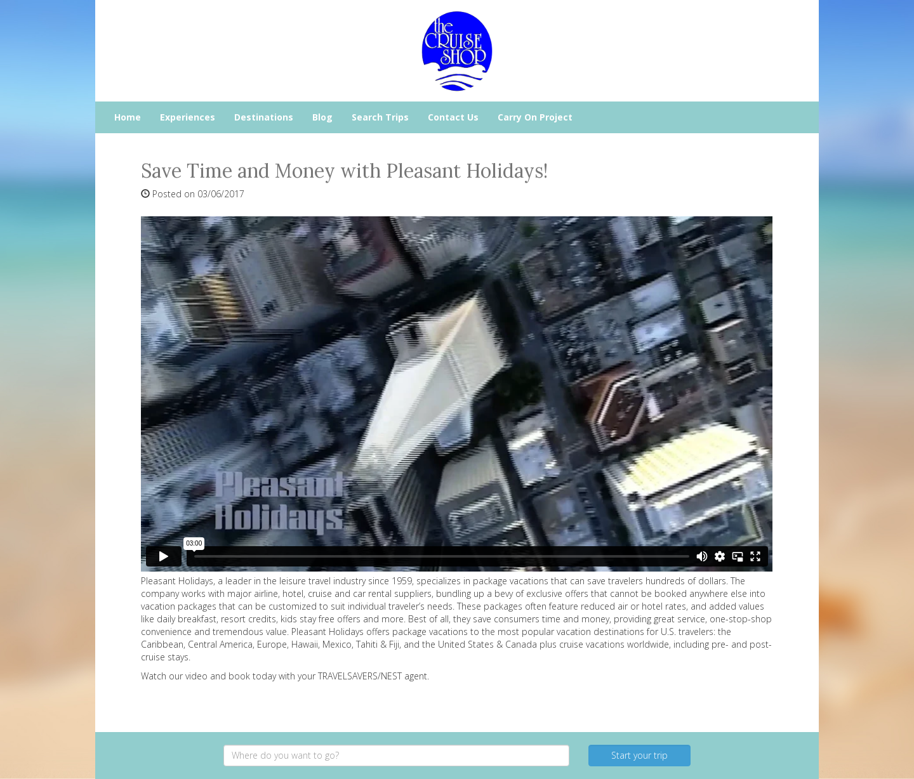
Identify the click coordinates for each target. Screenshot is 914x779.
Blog (322, 117)
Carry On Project (535, 117)
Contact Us (453, 117)
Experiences (187, 117)
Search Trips (380, 117)
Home (127, 117)
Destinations (263, 117)
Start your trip (639, 755)
